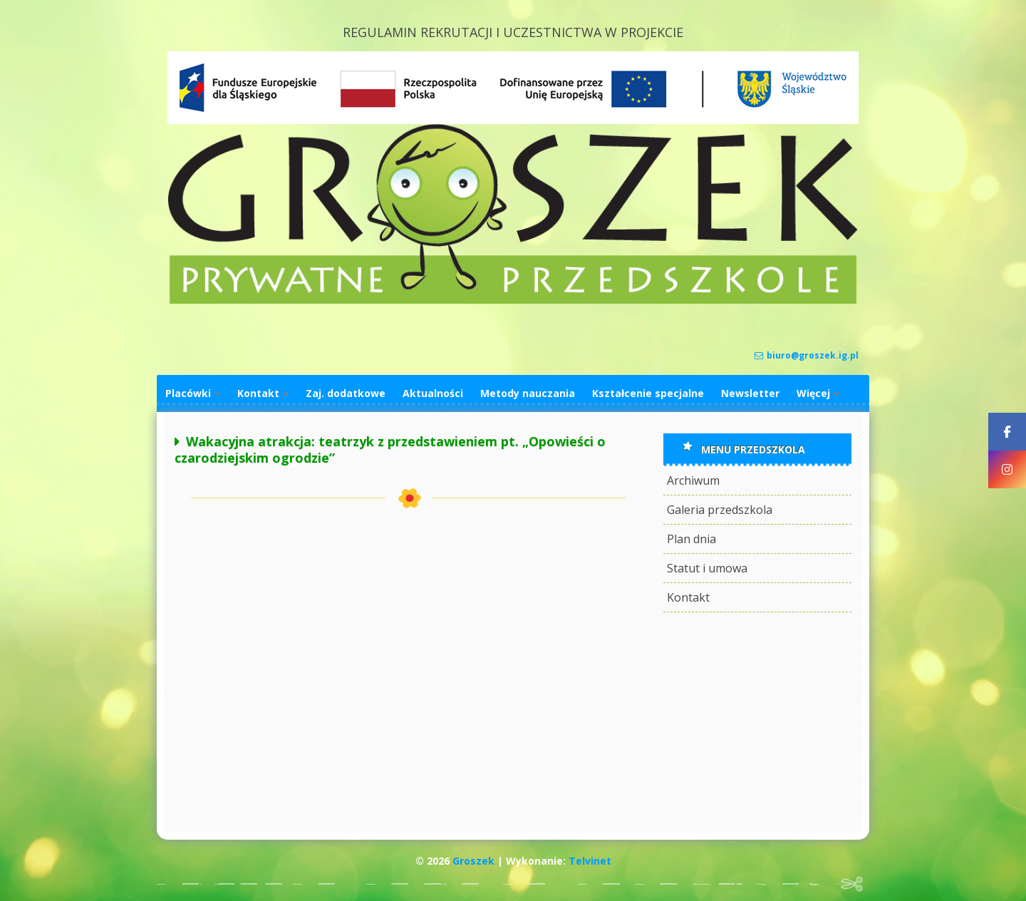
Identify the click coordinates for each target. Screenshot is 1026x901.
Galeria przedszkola (719, 510)
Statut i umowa (707, 568)
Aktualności (433, 393)
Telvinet (590, 860)
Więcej (813, 393)
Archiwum (693, 480)
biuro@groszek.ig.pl (807, 355)
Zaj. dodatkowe (345, 393)
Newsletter (750, 393)
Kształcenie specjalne (648, 393)
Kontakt (258, 393)
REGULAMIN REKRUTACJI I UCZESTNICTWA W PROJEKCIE (513, 32)
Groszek (473, 860)
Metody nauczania (527, 393)
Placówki (188, 393)
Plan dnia (691, 539)
